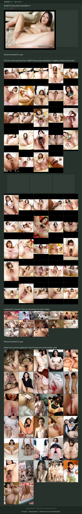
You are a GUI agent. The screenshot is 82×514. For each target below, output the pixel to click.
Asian (8, 1)
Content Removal (33, 511)
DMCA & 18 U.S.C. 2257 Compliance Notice (50, 511)
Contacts (24, 511)
